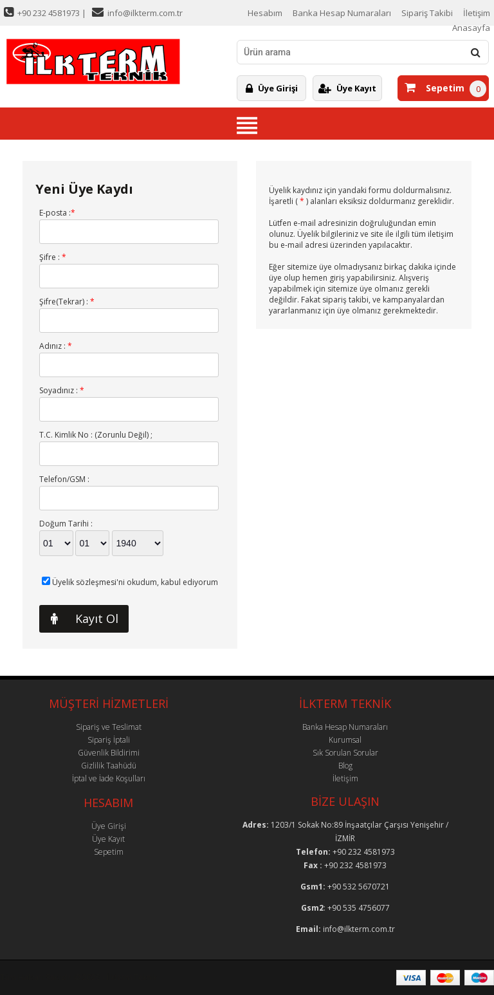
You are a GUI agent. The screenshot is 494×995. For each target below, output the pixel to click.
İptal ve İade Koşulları (108, 778)
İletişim (476, 13)
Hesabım (265, 13)
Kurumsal (345, 739)
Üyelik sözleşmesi (84, 582)
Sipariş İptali (108, 739)
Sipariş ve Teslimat (109, 726)
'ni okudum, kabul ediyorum (135, 582)
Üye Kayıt (347, 88)
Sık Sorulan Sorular (345, 752)
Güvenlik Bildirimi (109, 752)
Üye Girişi (272, 88)
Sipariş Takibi (427, 13)
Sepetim (434, 88)
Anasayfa (471, 27)
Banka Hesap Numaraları (342, 13)
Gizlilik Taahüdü (108, 765)
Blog (345, 765)
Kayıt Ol (78, 619)
